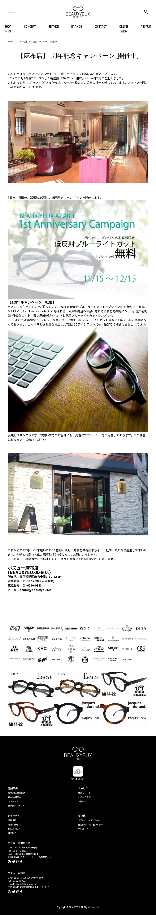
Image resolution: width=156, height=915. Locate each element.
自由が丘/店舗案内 (16, 793)
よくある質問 (84, 797)
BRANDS (76, 26)
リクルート (83, 828)
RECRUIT (146, 26)
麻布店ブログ (14, 828)
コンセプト (13, 801)
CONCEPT (30, 26)
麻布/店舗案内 (14, 797)
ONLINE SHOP (123, 29)
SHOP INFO (8, 29)
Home (10, 41)
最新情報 (12, 820)
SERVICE (53, 26)
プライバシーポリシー (88, 820)
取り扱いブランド (16, 805)
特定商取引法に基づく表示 (90, 824)
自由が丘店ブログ (16, 824)
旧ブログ (12, 832)
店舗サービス (84, 793)
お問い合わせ (84, 801)
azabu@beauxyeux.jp (36, 590)
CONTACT (101, 26)
